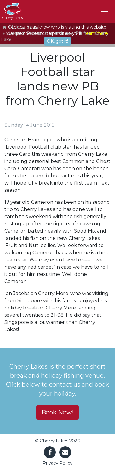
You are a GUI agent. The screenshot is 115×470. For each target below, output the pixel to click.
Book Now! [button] (57, 412)
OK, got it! (57, 41)
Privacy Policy (57, 463)
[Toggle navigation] (104, 11)
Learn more (95, 33)
